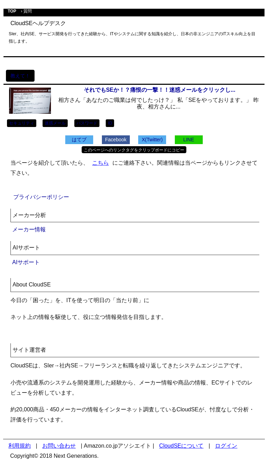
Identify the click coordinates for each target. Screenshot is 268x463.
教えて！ (20, 76)
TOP (12, 11)
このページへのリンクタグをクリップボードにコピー (134, 150)
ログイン (226, 446)
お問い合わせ (59, 446)
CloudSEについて (181, 446)
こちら (100, 163)
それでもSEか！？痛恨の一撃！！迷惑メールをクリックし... (160, 90)
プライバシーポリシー (41, 197)
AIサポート (26, 262)
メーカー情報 (29, 229)
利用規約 (19, 446)
